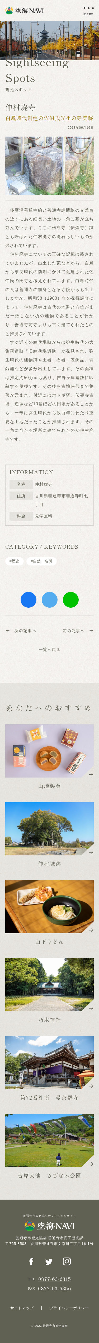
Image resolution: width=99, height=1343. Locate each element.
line (71, 600)
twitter (50, 600)
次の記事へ (20, 630)
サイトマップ (22, 1308)
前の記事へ (78, 630)
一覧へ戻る (50, 649)
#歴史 (15, 561)
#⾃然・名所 (42, 561)
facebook (28, 600)
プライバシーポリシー (69, 1308)
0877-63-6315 (54, 1278)
